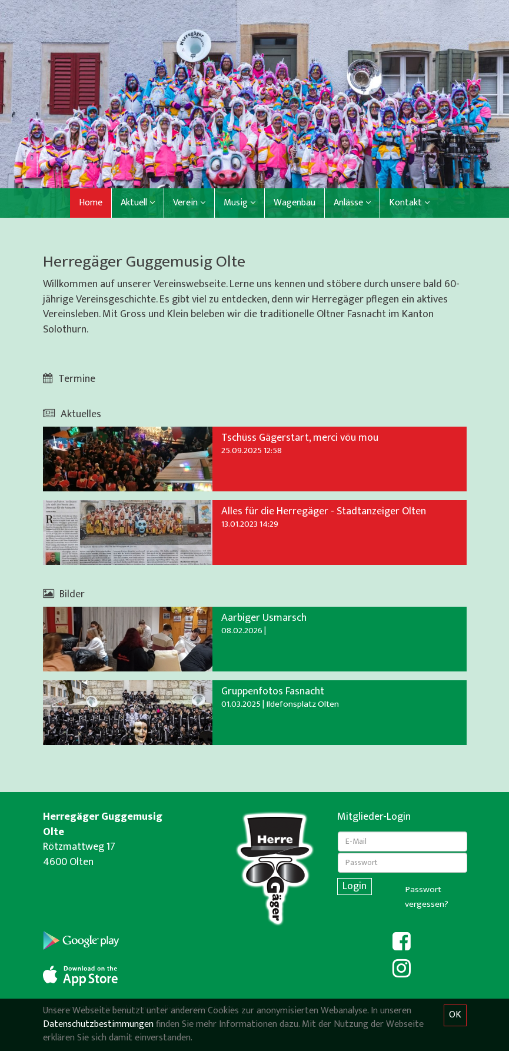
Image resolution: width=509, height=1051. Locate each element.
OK (455, 1015)
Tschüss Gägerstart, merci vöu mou (299, 438)
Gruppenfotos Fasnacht (272, 691)
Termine (69, 379)
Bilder (64, 594)
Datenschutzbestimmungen (98, 1024)
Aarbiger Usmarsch (264, 618)
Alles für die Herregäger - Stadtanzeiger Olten (323, 511)
